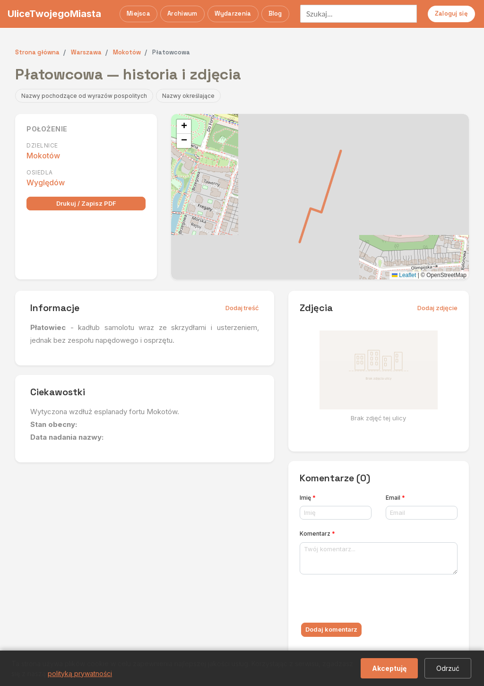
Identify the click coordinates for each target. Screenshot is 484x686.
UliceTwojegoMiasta (54, 13)
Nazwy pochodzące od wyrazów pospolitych (84, 95)
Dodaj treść (242, 308)
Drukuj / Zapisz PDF (86, 203)
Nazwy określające (188, 95)
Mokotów (43, 155)
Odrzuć (447, 668)
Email (395, 497)
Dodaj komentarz (331, 629)
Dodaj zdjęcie (437, 308)
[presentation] (371, 600)
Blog (275, 13)
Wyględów (45, 182)
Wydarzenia (233, 13)
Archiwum (182, 13)
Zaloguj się (451, 13)
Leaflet (404, 275)
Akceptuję (389, 668)
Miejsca (138, 13)
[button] (184, 127)
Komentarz (317, 533)
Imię (308, 497)
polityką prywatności (80, 673)
